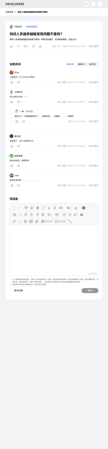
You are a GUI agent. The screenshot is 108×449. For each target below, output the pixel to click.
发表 (90, 290)
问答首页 (10, 12)
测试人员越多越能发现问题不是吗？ (33, 12)
